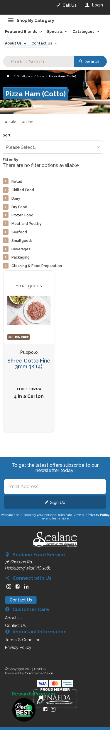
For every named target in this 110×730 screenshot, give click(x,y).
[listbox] (53, 147)
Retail (16, 181)
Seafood (19, 232)
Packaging (20, 257)
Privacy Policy (98, 515)
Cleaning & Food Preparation (36, 266)
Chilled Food (22, 190)
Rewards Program (33, 694)
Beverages (20, 249)
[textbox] (38, 61)
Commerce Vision (39, 673)
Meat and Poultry (26, 224)
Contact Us (21, 600)
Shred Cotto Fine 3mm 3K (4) (28, 364)
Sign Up (57, 502)
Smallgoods (22, 241)
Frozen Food (22, 215)
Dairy (15, 198)
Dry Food (19, 207)
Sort (7, 135)
